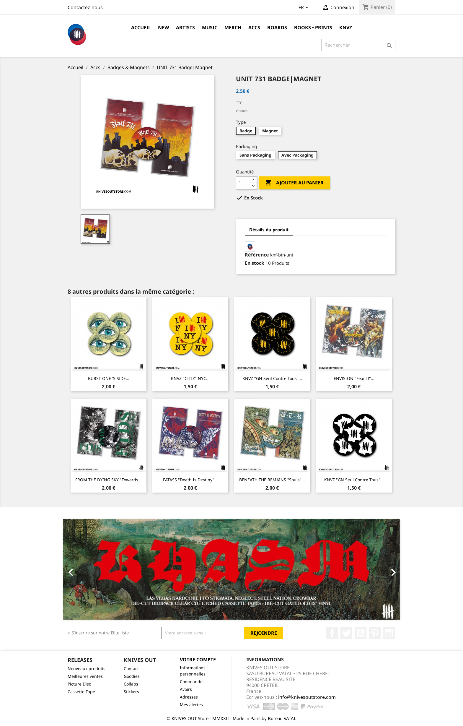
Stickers (131, 691)
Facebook (332, 633)
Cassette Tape (81, 691)
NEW (163, 27)
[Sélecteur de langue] (304, 8)
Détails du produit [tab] (269, 230)
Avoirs (186, 689)
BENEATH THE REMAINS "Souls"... (272, 480)
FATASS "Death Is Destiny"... (190, 480)
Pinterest (375, 633)
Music (209, 27)
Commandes (192, 681)
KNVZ (345, 27)
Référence (257, 255)
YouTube (360, 633)
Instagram (389, 633)
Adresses (189, 697)
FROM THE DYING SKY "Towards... (108, 480)
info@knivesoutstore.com (307, 697)
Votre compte (198, 659)
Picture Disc (79, 684)
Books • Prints (313, 27)
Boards (277, 27)
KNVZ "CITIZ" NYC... (190, 378)
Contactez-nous (85, 7)
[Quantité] (243, 182)
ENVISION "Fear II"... (354, 378)
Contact (131, 668)
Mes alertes (191, 704)
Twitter (346, 633)
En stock (254, 263)
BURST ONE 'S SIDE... (108, 378)
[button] (88, 569)
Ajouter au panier (294, 183)
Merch (232, 27)
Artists (185, 27)
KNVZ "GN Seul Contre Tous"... (272, 378)
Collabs (131, 684)
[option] (231, 569)
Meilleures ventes (85, 676)
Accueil (141, 27)
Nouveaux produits (86, 668)
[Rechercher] (358, 45)
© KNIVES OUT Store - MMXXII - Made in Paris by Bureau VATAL (231, 718)
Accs (254, 27)
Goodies (132, 676)
